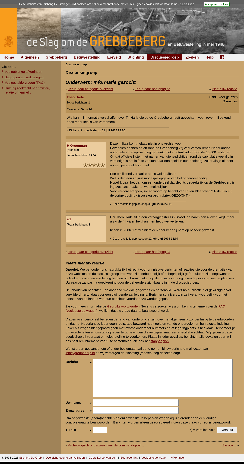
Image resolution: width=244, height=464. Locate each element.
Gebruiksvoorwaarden (123, 306)
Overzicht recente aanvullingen (65, 457)
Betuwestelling (87, 57)
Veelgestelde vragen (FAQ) (25, 82)
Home (8, 57)
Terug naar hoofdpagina (152, 89)
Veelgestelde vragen (154, 457)
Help (209, 57)
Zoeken (192, 57)
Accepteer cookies (216, 4)
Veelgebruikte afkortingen (23, 71)
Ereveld (114, 57)
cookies (81, 4)
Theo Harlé (75, 97)
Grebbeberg (56, 57)
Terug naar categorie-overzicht (90, 89)
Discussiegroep (164, 57)
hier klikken (187, 4)
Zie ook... (229, 445)
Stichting (136, 57)
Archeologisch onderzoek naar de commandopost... (106, 445)
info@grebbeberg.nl (80, 353)
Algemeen (30, 57)
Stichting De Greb (30, 457)
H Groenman (77, 145)
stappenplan (160, 341)
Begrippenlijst (128, 457)
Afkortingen (178, 457)
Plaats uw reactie (224, 89)
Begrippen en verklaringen (24, 77)
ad (69, 219)
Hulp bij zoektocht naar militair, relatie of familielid (27, 90)
